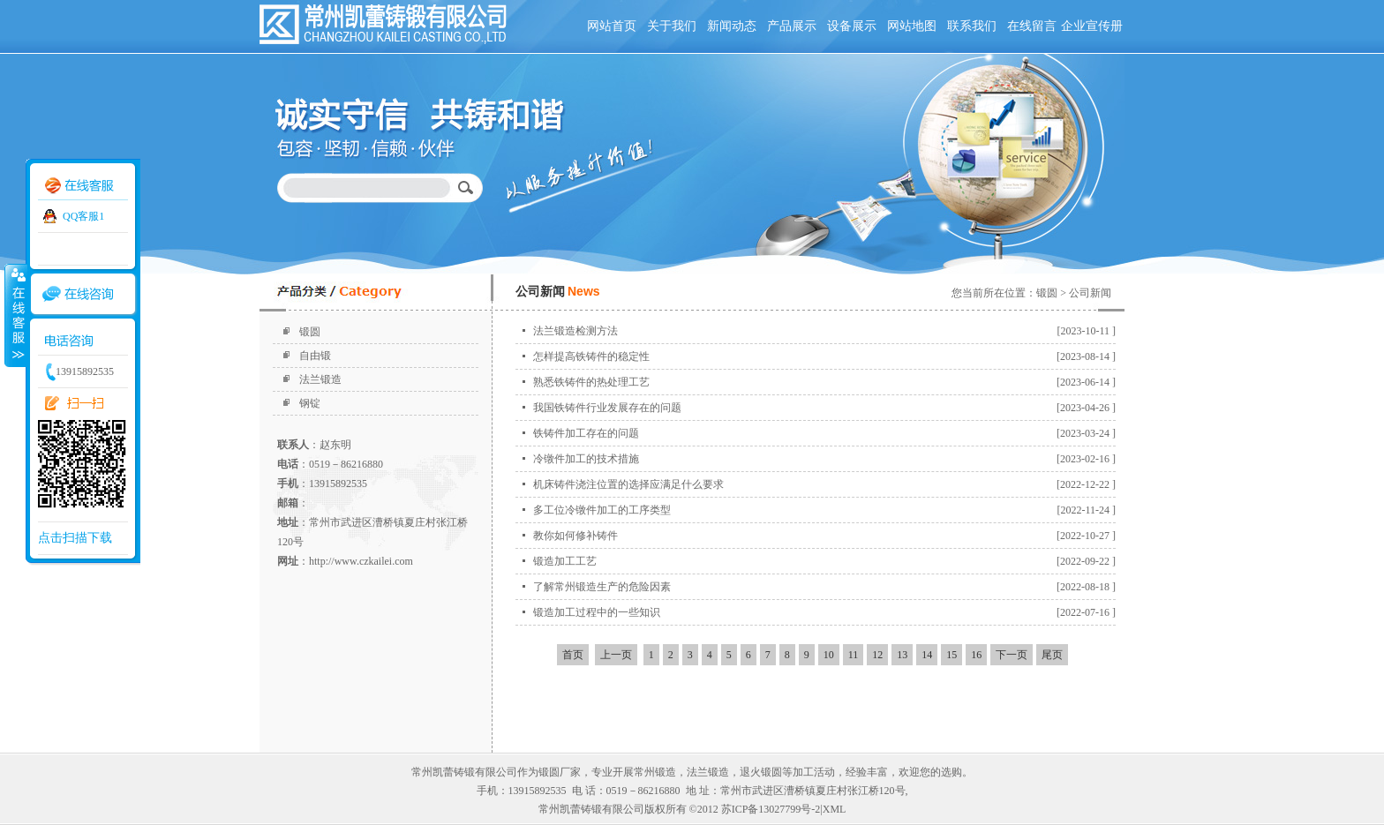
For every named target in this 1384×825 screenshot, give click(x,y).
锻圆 (309, 332)
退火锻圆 (761, 772)
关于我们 (671, 26)
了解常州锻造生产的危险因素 (602, 587)
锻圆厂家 (559, 772)
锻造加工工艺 (565, 561)
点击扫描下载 (75, 537)
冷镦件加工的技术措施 (586, 459)
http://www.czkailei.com (361, 561)
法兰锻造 (320, 379)
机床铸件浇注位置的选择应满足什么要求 (628, 484)
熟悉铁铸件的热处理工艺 (591, 382)
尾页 (1052, 655)
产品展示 (791, 26)
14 (926, 655)
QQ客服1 (83, 216)
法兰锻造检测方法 (575, 331)
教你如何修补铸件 (575, 535)
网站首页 (611, 26)
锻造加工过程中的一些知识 (596, 612)
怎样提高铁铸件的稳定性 (591, 356)
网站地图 (911, 26)
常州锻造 (655, 772)
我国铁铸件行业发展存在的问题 (607, 407)
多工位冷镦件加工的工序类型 (602, 510)
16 (976, 655)
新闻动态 (731, 26)
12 (877, 655)
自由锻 (315, 355)
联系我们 (972, 26)
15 (951, 655)
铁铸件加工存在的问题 (586, 433)
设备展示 (851, 26)
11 (853, 655)
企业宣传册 (1092, 26)
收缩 (15, 315)
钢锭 (309, 403)
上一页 (616, 655)
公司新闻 (1090, 293)
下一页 (1011, 655)
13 (902, 655)
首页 (572, 655)
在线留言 (1032, 26)
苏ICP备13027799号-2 (771, 809)
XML (834, 809)
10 (829, 655)
